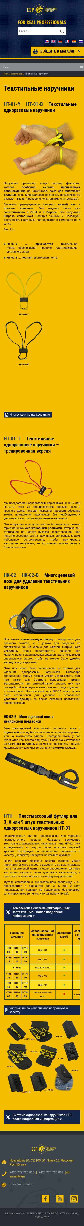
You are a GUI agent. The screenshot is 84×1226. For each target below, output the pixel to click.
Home (5, 74)
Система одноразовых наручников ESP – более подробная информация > (43, 1117)
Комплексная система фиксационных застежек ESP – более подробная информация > (41, 911)
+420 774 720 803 (50, 1172)
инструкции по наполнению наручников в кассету (39, 1010)
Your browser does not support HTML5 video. (34, 385)
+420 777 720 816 (22, 1172)
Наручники (16, 74)
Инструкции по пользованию (30, 414)
